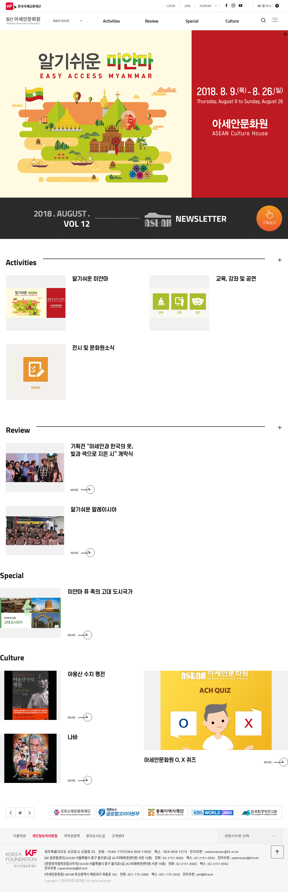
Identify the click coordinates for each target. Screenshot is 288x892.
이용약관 (19, 835)
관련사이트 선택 (250, 836)
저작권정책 (72, 835)
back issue (61, 20)
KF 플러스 (265, 5)
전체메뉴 (275, 20)
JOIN (187, 5)
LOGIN (171, 5)
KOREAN (205, 5)
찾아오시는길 (95, 835)
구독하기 (269, 223)
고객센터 (118, 835)
